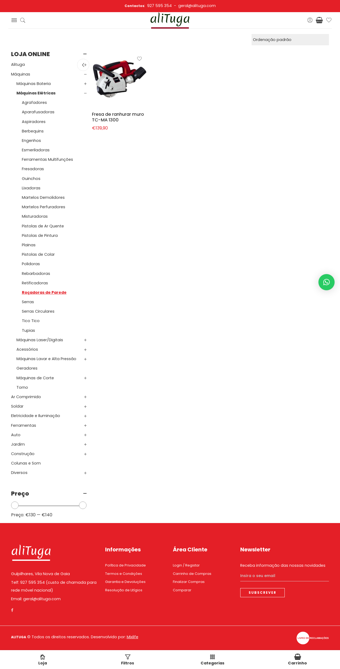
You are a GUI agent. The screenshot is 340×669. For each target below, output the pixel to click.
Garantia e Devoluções (125, 581)
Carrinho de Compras (192, 573)
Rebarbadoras (36, 273)
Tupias (28, 330)
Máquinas (20, 74)
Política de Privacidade (125, 565)
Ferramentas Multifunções (47, 159)
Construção (23, 453)
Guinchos (31, 178)
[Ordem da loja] (290, 39)
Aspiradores (34, 121)
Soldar (17, 406)
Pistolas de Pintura (40, 235)
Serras (28, 302)
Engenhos (31, 140)
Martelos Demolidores (43, 197)
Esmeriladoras (36, 150)
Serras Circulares (38, 311)
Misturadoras (35, 216)
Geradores (26, 368)
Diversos (19, 472)
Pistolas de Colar (38, 254)
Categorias (212, 660)
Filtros (127, 660)
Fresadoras (33, 169)
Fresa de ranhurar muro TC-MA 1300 (118, 117)
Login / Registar (186, 565)
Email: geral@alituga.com (36, 599)
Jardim (18, 444)
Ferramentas (23, 425)
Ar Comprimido (26, 397)
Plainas (29, 245)
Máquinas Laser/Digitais (39, 340)
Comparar (182, 590)
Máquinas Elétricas (36, 93)
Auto (15, 435)
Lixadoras (31, 188)
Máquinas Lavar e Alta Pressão (46, 358)
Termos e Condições (123, 573)
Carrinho (297, 660)
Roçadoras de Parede (44, 292)
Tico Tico (31, 320)
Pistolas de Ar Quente (43, 226)
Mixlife (132, 637)
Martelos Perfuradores (43, 207)
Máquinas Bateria (33, 83)
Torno (22, 387)
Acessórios (27, 349)
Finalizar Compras (189, 581)
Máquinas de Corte (35, 378)
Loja (42, 660)
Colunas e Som (26, 463)
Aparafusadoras (38, 112)
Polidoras (31, 264)
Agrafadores (34, 102)
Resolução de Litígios (123, 590)
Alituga (18, 64)
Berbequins (33, 131)
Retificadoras (35, 283)
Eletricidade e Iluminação (35, 415)
